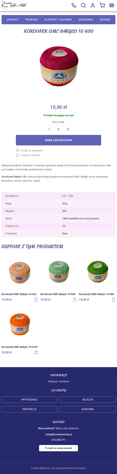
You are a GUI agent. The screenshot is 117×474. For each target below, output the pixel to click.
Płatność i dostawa (58, 19)
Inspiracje (29, 409)
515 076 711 (74, 5)
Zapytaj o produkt (30, 155)
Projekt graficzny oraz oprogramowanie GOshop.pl (58, 468)
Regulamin (85, 19)
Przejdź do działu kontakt (58, 448)
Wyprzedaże (29, 399)
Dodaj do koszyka (58, 140)
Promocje (31, 19)
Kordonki (88, 409)
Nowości (12, 19)
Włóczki (87, 399)
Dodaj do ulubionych (32, 150)
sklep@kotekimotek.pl (58, 434)
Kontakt (105, 19)
